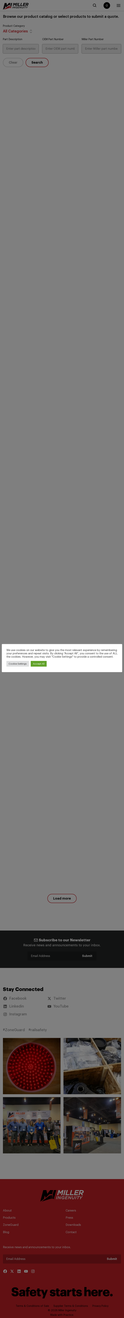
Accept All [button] (38, 664)
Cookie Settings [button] (18, 664)
